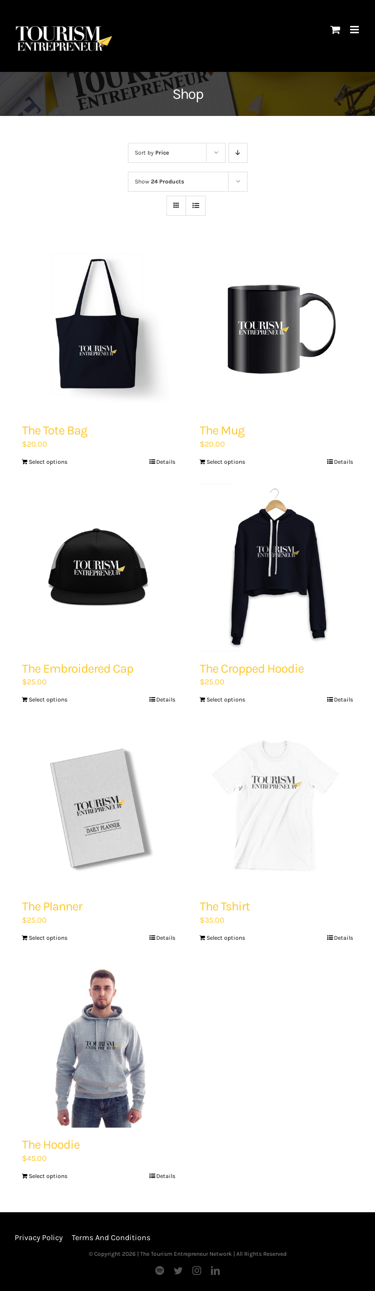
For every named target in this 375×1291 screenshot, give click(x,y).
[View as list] (195, 205)
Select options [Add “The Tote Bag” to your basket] (48, 461)
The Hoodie (51, 1144)
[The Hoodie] (99, 1043)
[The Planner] (99, 805)
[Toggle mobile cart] (335, 29)
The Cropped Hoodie (252, 668)
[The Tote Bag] (99, 329)
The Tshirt (225, 906)
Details (165, 461)
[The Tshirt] (276, 805)
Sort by (152, 152)
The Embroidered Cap (77, 668)
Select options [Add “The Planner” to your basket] (48, 937)
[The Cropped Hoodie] (276, 567)
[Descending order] (238, 153)
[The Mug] (276, 329)
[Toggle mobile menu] (355, 29)
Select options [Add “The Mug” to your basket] (226, 461)
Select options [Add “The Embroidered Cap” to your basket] (48, 699)
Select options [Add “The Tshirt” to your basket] (226, 937)
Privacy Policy (38, 1237)
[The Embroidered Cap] (99, 567)
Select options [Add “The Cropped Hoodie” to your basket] (226, 699)
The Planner (52, 906)
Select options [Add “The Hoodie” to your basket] (48, 1176)
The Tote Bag (54, 430)
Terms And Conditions (111, 1237)
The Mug (222, 430)
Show (159, 181)
